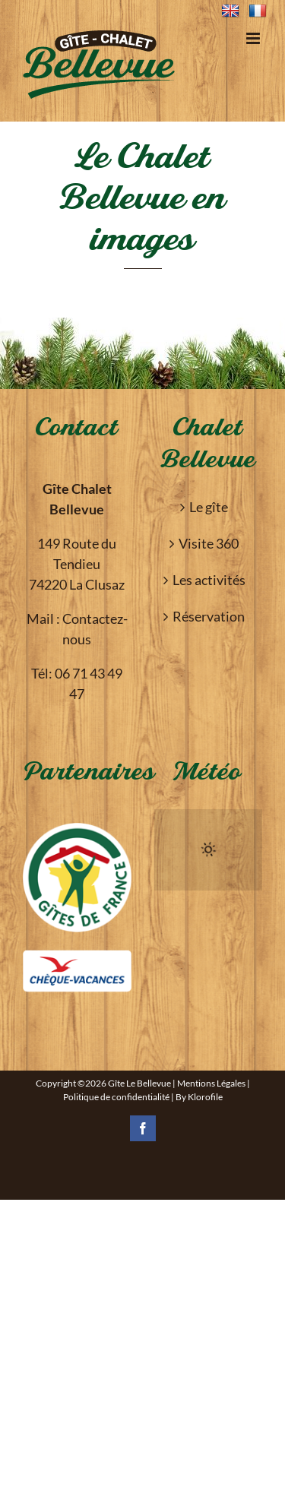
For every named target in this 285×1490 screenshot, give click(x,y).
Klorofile (205, 1096)
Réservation (209, 616)
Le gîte (208, 506)
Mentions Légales (211, 1083)
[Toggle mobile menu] (254, 38)
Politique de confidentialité (116, 1096)
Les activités (209, 579)
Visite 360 (209, 543)
